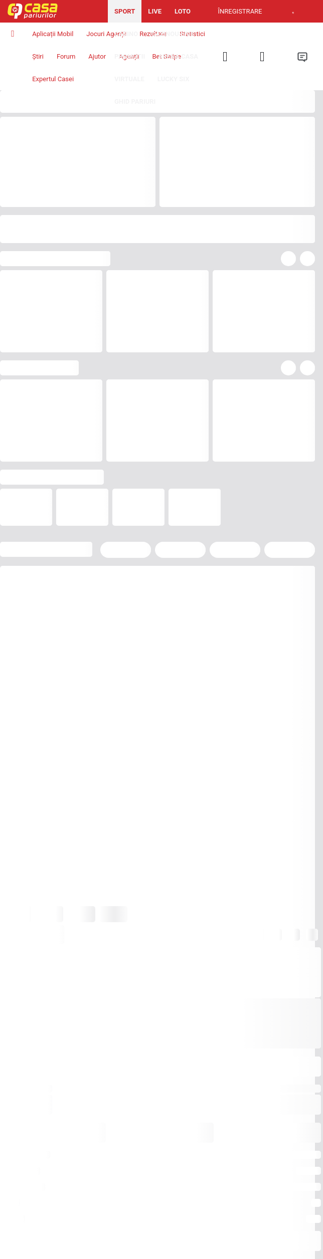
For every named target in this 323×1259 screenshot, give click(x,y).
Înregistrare (240, 11)
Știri (38, 56)
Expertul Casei (53, 79)
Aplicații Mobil (52, 34)
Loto (183, 11)
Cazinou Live (172, 34)
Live (155, 11)
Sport (124, 11)
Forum (66, 56)
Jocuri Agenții (106, 34)
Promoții (129, 56)
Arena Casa (178, 56)
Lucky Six (173, 79)
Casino (126, 34)
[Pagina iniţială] (54, 11)
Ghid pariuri (134, 101)
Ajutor (97, 56)
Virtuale (129, 79)
